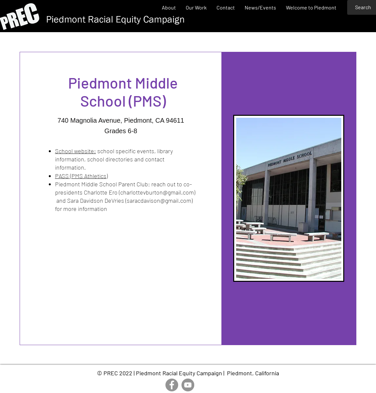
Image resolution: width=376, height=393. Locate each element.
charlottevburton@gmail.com (157, 192)
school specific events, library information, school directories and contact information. (114, 159)
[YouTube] (187, 385)
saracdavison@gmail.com (159, 200)
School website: (75, 151)
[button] (196, 7)
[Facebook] (171, 385)
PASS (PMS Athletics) (81, 175)
